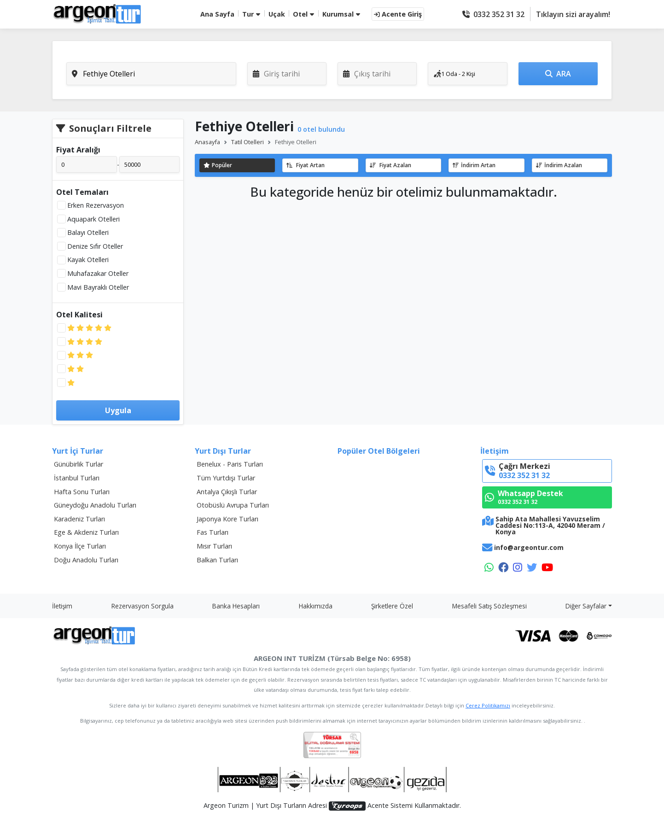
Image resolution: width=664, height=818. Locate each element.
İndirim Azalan (559, 165)
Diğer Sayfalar (585, 606)
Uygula (118, 410)
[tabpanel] (332, 73)
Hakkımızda (315, 606)
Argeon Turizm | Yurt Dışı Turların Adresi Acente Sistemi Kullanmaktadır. (332, 806)
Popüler (218, 165)
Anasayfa (207, 142)
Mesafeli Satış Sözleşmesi (489, 606)
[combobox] (151, 73)
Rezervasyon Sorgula (142, 606)
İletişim (62, 606)
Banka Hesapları (236, 606)
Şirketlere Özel (392, 606)
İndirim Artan (474, 165)
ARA (558, 74)
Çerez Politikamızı (488, 705)
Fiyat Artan (305, 165)
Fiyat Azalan (390, 165)
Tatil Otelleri (247, 142)
